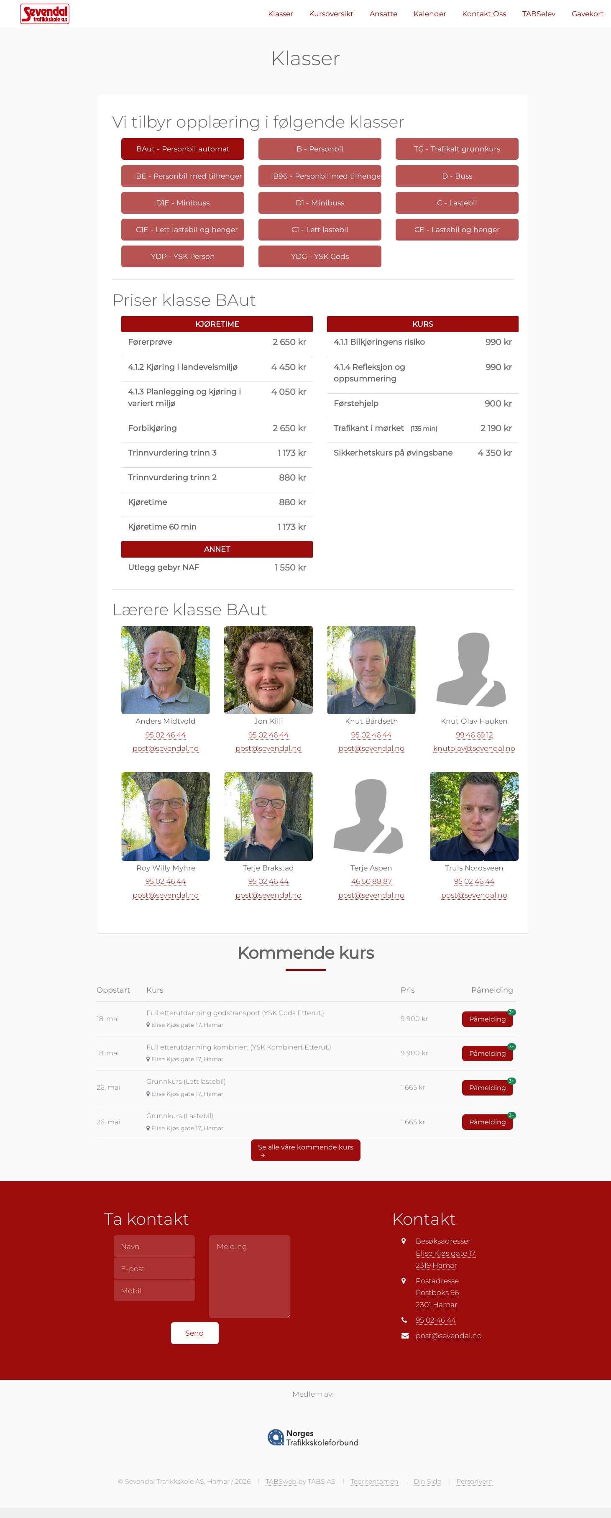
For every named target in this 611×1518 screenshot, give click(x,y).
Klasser (280, 13)
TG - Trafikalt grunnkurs (457, 148)
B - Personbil (320, 148)
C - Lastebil (457, 202)
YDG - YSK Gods (320, 256)
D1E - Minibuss (183, 202)
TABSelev (538, 13)
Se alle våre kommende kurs (305, 1152)
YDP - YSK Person (183, 256)
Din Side (427, 1483)
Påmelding (491, 1019)
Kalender (430, 13)
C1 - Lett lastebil (319, 229)
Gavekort (588, 13)
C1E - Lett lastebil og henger (187, 229)
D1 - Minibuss (320, 202)
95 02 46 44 (166, 736)
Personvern (474, 1483)
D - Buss (457, 176)
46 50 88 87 (371, 883)
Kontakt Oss (484, 13)
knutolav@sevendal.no (474, 750)
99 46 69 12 (474, 736)
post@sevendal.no (166, 750)
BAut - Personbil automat (183, 148)
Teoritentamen (374, 1483)
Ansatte (383, 13)
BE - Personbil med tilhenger (189, 176)
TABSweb (281, 1483)
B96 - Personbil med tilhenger (327, 176)
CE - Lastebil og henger (457, 229)
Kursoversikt (331, 13)
